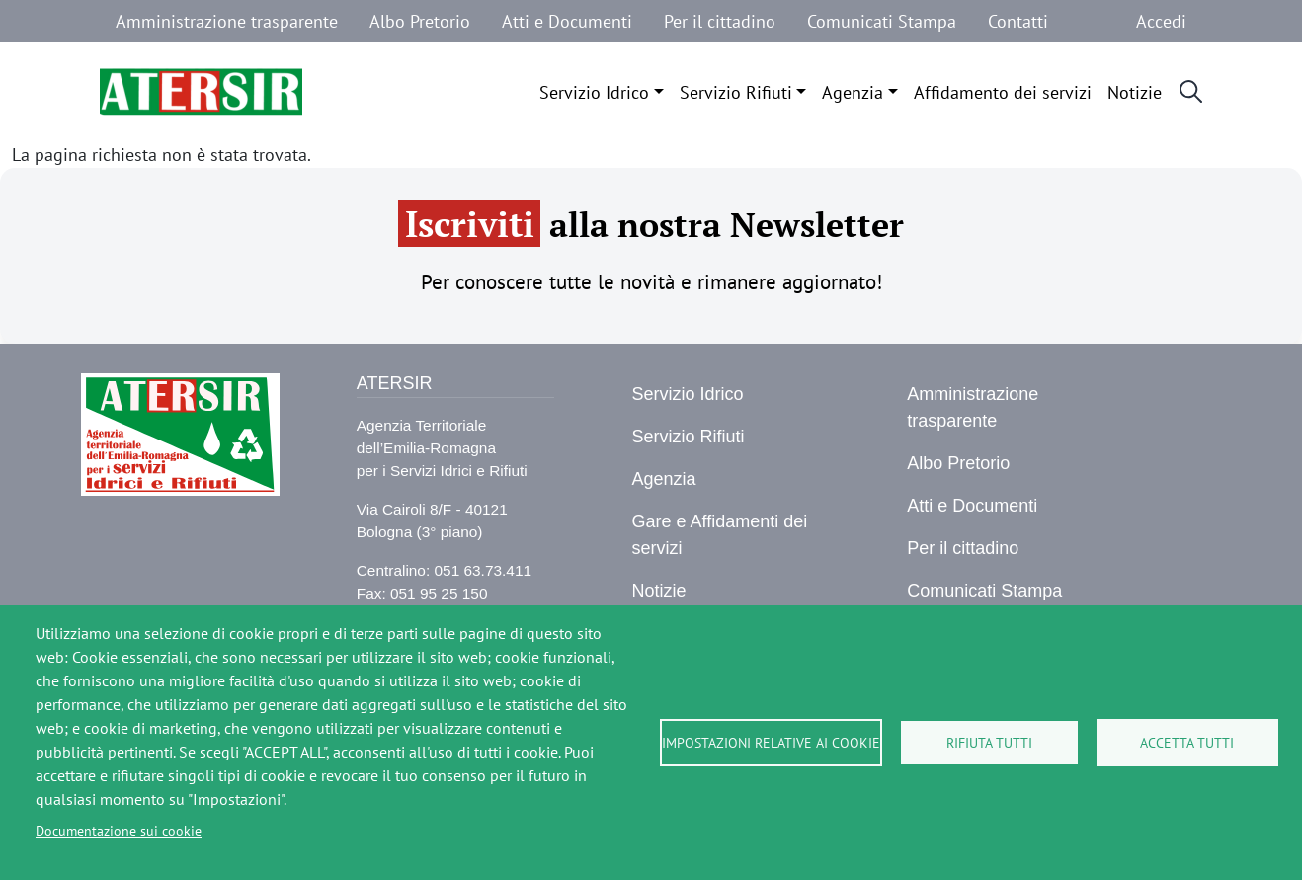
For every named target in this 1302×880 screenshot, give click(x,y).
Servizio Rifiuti (736, 92)
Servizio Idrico (594, 92)
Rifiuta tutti (989, 743)
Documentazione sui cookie (119, 831)
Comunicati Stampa (881, 21)
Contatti (1018, 21)
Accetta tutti (1187, 743)
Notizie (1134, 92)
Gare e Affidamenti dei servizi (719, 535)
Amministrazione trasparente (227, 21)
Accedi (1161, 21)
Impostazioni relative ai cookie (771, 743)
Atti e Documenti (567, 21)
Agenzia (852, 92)
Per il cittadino (719, 21)
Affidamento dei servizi (1003, 92)
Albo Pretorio (419, 21)
